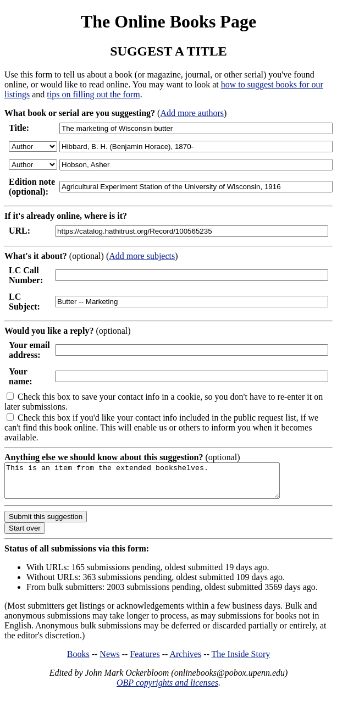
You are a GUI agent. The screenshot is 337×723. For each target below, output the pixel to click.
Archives (185, 660)
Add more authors (192, 113)
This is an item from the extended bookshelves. (158, 483)
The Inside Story (241, 660)
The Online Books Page (168, 21)
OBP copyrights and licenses (167, 689)
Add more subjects (142, 256)
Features (144, 660)
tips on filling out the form (93, 94)
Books (78, 660)
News (109, 660)
